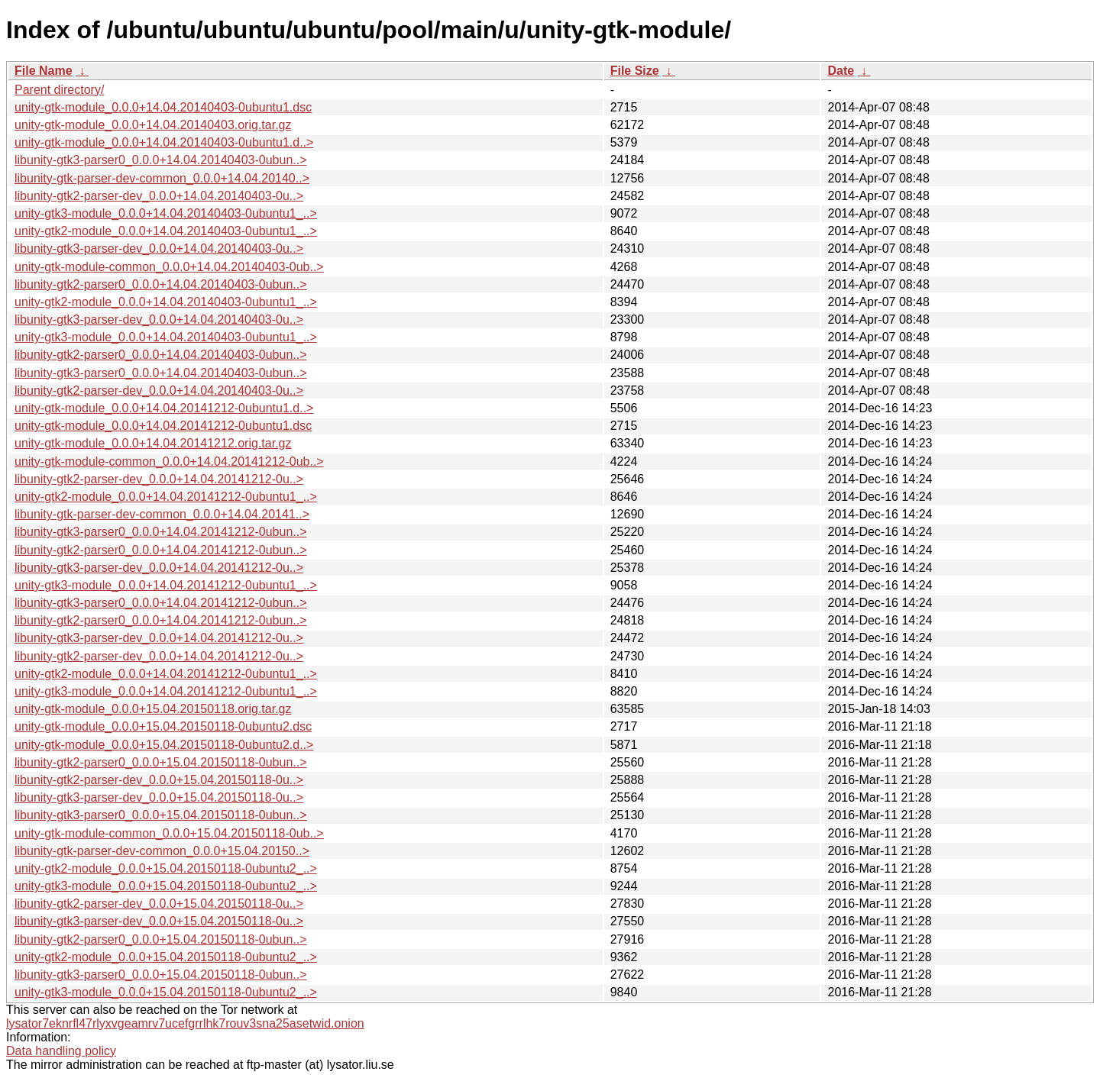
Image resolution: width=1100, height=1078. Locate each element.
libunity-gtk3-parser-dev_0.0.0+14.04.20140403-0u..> (159, 248)
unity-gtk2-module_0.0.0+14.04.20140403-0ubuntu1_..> (166, 230)
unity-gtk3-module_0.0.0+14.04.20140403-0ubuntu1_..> (166, 213)
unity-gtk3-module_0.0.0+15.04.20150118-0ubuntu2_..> (166, 886)
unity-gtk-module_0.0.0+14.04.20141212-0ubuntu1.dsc (163, 425)
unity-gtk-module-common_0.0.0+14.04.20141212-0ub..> (169, 461)
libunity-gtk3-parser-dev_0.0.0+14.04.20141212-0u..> (159, 567)
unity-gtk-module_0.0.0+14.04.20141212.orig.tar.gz (153, 443)
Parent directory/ (59, 89)
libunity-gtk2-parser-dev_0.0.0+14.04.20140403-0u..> (159, 195)
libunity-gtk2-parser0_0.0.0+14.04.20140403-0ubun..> (161, 284)
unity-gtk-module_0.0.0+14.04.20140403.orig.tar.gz (153, 124)
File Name (44, 70)
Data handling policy (61, 1050)
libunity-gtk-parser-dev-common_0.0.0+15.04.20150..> (162, 850)
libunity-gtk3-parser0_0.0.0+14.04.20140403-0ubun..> (161, 159)
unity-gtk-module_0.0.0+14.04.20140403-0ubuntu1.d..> (164, 142)
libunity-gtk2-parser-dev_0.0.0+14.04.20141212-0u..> (159, 479)
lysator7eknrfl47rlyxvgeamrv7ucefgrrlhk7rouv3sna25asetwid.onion (185, 1023)
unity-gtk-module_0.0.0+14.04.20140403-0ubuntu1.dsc (163, 107)
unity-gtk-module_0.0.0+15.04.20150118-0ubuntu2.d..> (164, 744)
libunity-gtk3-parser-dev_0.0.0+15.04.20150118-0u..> (159, 797)
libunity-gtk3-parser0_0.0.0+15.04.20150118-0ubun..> (161, 814)
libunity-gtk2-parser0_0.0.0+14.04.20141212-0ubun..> (161, 550)
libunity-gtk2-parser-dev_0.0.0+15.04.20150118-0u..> (159, 779)
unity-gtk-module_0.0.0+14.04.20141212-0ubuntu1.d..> (164, 408)
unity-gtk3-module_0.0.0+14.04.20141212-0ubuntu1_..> (166, 585)
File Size (634, 70)
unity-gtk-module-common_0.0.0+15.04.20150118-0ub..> (169, 833)
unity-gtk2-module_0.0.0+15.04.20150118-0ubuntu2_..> (166, 868)
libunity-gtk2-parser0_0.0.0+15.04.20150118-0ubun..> (161, 762)
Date (840, 70)
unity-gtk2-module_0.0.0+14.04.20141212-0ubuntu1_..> (166, 496)
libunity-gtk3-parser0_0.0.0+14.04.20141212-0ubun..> (161, 531)
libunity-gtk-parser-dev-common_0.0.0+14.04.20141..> (162, 514)
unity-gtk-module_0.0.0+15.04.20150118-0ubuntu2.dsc (163, 726)
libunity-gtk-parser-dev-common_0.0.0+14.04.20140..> (162, 178)
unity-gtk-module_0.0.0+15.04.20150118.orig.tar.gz (153, 708)
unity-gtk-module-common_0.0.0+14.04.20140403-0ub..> (169, 266)
